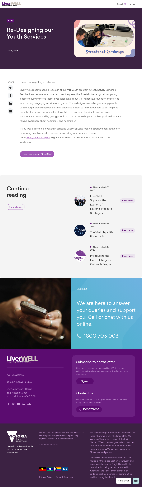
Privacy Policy (45, 477)
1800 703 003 (98, 336)
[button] (134, 4)
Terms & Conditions (64, 477)
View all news (15, 207)
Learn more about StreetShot (37, 154)
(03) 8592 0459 (15, 375)
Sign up (85, 381)
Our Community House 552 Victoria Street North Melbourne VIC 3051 (21, 393)
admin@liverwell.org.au (19, 382)
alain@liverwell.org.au (38, 138)
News (10, 21)
